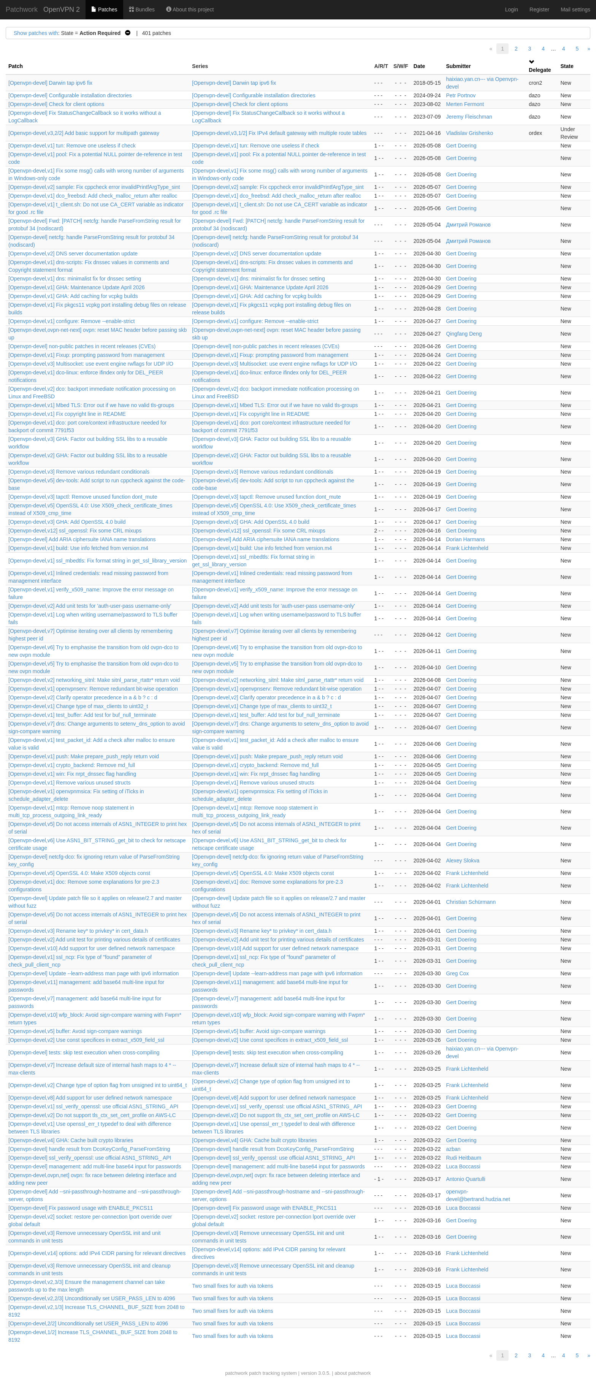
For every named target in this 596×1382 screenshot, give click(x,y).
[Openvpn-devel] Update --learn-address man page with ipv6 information (93, 973)
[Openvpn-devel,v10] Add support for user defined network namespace (91, 948)
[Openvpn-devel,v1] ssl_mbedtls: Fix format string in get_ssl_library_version (97, 561)
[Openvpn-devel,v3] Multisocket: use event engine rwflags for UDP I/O (90, 364)
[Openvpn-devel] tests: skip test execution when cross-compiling (84, 1052)
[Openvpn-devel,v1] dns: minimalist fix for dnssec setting (74, 279)
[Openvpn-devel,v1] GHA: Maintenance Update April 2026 (76, 287)
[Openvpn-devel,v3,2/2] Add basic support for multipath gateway (83, 133)
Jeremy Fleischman (469, 117)
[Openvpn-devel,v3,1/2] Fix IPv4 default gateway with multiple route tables (279, 133)
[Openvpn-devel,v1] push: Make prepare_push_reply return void (83, 756)
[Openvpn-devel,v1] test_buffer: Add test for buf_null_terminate (82, 715)
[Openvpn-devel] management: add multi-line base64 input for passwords (94, 1166)
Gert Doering (461, 146)
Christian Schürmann (471, 902)
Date (419, 66)
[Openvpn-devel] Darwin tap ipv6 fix (50, 83)
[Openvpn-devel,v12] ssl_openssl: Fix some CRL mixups (74, 531)
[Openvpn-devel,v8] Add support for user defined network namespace (90, 1098)
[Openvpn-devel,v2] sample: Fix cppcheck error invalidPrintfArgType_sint (94, 187)
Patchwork (22, 9)
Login (511, 9)
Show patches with (36, 33)
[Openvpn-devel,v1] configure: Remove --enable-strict (71, 321)
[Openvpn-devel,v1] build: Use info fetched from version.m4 (78, 548)
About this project (190, 9)
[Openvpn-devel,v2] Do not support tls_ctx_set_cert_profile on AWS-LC (92, 1115)
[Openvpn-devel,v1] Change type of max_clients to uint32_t (78, 706)
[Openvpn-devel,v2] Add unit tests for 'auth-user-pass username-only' (89, 606)
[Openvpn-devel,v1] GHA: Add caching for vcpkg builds (73, 296)
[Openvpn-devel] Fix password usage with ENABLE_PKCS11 (80, 1208)
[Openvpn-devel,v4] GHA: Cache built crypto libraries (70, 1140)
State (567, 66)
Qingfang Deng (464, 334)
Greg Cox (457, 973)
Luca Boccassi (463, 1166)
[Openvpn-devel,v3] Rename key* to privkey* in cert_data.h (78, 931)
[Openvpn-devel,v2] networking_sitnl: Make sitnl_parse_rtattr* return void (94, 680)
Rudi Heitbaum (463, 1158)
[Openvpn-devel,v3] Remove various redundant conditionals (78, 472)
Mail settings (575, 9)
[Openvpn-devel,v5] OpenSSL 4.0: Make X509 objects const (79, 873)
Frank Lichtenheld (467, 548)
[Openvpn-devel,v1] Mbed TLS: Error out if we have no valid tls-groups (91, 405)
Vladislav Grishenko (469, 133)
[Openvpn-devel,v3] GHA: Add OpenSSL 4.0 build (66, 522)
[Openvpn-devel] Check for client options (56, 104)
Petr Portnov (461, 95)
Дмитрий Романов (468, 225)
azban (453, 1149)
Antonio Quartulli (465, 1179)
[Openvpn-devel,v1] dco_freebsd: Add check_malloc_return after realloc (92, 196)
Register (539, 9)
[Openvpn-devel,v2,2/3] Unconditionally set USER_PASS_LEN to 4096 (91, 1298)
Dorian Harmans (465, 539)
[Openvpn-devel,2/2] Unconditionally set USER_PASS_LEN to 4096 (88, 1323)
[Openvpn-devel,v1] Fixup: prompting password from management (86, 355)
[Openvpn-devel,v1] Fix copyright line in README (67, 414)
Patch (15, 66)
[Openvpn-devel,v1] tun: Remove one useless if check (72, 146)
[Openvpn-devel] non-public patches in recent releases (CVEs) (82, 346)
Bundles (142, 9)
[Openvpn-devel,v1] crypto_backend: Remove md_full (71, 765)
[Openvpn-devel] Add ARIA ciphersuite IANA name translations (82, 539)
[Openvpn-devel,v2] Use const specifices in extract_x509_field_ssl (86, 1040)
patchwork (236, 1373)
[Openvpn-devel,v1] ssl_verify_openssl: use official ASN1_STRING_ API (93, 1106)
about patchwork (352, 1373)
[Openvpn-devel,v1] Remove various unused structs (69, 783)
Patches (104, 9)
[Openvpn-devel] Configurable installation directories (70, 95)
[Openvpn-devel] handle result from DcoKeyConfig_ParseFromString (89, 1149)
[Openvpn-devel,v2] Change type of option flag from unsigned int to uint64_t (97, 1085)
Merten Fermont (465, 104)
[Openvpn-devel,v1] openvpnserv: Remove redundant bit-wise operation (93, 689)
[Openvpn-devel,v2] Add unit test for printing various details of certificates (94, 940)
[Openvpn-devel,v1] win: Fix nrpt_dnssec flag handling (72, 774)
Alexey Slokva (462, 860)
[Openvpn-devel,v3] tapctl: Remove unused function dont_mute (82, 497)
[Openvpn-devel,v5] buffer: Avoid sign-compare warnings (75, 1031)
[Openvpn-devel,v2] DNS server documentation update (73, 253)
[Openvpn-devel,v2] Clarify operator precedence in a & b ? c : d (82, 697)
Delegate (540, 70)
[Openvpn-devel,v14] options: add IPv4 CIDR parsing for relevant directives (96, 1253)
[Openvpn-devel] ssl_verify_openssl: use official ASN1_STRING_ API (89, 1158)
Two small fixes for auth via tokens (232, 1286)
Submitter (458, 66)
